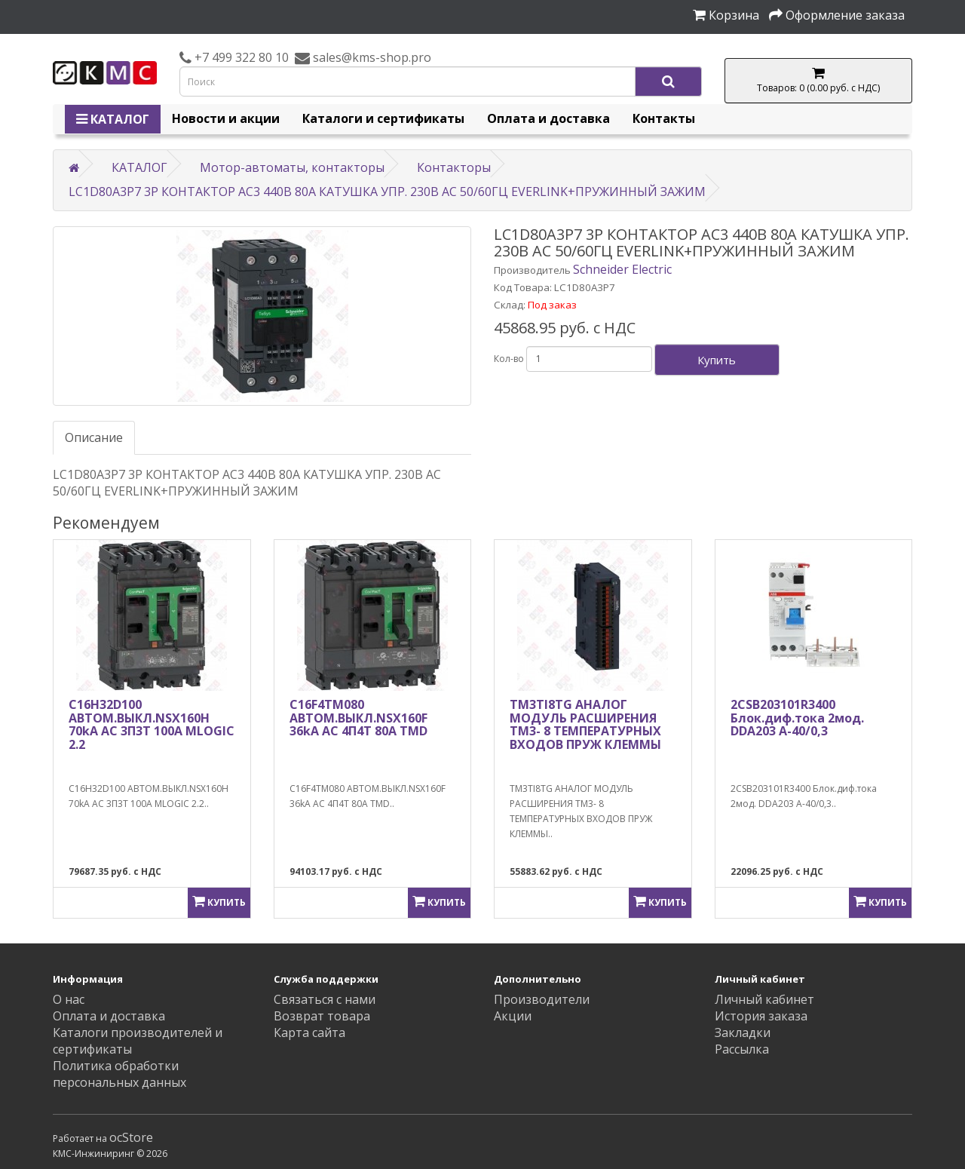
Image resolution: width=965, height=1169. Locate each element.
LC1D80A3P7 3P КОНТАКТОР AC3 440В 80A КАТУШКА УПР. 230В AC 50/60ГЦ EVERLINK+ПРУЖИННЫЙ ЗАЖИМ (387, 191)
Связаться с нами (324, 999)
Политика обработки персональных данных (119, 1074)
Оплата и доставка (548, 118)
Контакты (664, 118)
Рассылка (742, 1049)
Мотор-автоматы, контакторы (292, 167)
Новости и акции (226, 118)
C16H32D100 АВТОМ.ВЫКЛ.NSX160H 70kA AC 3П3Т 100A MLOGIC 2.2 (151, 724)
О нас (68, 999)
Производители (542, 999)
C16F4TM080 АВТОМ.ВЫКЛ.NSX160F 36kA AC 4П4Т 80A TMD (358, 717)
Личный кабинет (764, 999)
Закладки (742, 1032)
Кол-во (509, 358)
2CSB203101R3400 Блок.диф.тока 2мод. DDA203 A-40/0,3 (797, 717)
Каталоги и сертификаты (383, 118)
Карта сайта (309, 1032)
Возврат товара (322, 1016)
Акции (513, 1016)
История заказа (761, 1016)
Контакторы (454, 167)
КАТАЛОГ (112, 119)
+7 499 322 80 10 (240, 57)
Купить (716, 359)
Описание (94, 437)
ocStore (131, 1137)
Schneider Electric (622, 269)
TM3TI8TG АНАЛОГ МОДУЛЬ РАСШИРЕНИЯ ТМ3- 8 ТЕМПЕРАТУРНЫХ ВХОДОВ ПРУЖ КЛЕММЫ (585, 724)
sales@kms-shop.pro (370, 57)
